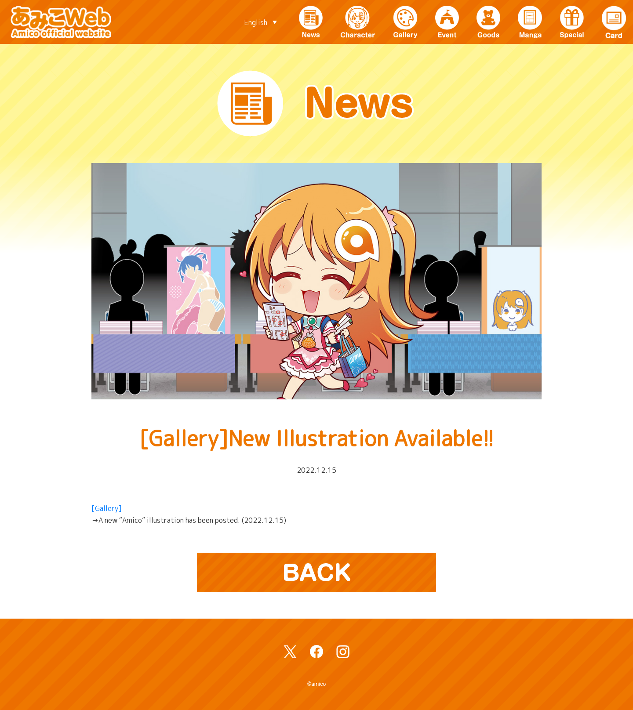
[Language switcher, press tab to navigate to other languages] (260, 22)
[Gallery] (106, 508)
